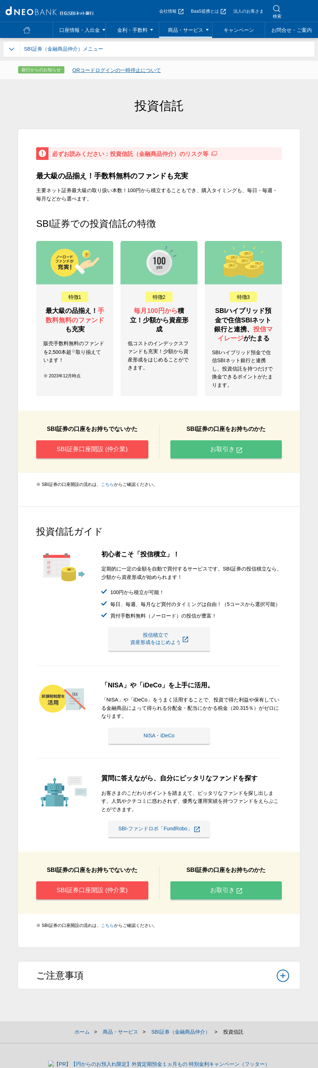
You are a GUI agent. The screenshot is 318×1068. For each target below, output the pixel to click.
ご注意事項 (162, 986)
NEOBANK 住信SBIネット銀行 (49, 11)
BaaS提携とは (208, 11)
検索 (277, 16)
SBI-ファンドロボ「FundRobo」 (168, 830)
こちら (107, 488)
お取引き (226, 451)
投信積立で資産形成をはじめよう (159, 641)
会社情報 (171, 11)
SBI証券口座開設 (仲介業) (92, 451)
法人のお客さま (248, 11)
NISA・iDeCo (159, 736)
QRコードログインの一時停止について (116, 70)
